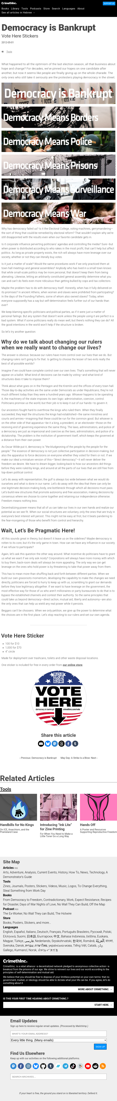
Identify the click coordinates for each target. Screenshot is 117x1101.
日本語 (31, 936)
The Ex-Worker (12, 913)
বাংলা (109, 941)
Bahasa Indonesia (73, 936)
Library (15, 8)
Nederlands (42, 941)
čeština (91, 936)
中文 (57, 936)
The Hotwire (63, 913)
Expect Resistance (87, 900)
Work (70, 900)
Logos (72, 886)
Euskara (102, 936)
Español (19, 932)
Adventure (16, 872)
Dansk (20, 945)
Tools (24, 8)
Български (44, 936)
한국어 (77, 941)
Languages (68, 8)
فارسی (29, 941)
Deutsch (42, 932)
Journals (17, 886)
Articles (8, 868)
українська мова (60, 945)
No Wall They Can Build (72, 904)
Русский (96, 932)
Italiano (31, 932)
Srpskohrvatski (61, 941)
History (62, 872)
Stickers (41, 886)
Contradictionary (54, 900)
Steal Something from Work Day (24, 890)
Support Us (109, 3)
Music (62, 886)
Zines (6, 886)
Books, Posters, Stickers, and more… (27, 922)
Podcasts (35, 8)
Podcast (8, 909)
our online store (72, 665)
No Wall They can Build (39, 913)
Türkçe (18, 941)
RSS (16, 868)
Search (56, 8)
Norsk (33, 950)
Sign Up (100, 1046)
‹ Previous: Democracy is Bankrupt (38, 757)
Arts (6, 872)
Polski (107, 932)
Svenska (8, 945)
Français (55, 932)
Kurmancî (20, 950)
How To (74, 872)
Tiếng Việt (79, 945)
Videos (52, 886)
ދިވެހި (100, 945)
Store (46, 8)
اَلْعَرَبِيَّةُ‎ (100, 941)
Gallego (8, 950)
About (81, 8)
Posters (30, 886)
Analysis (30, 872)
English (8, 932)
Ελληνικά (9, 936)
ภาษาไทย (41, 945)
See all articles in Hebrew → (18, 12)
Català (92, 945)
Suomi (21, 936)
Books (5, 8)
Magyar (8, 941)
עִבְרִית (29, 945)
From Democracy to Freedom (22, 900)
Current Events (47, 872)
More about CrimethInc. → (95, 989)
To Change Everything (92, 886)
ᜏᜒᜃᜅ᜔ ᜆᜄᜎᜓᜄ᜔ (48, 950)
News (84, 872)
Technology (97, 872)
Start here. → (103, 1004)
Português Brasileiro (75, 932)
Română (88, 941)
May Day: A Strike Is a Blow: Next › (79, 757)
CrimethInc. (9, 3)
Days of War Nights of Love (38, 904)
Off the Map (97, 904)
